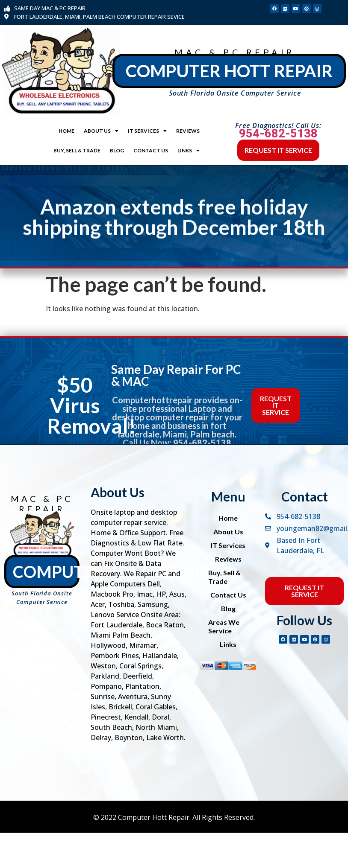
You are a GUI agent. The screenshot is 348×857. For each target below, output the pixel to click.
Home (66, 131)
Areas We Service (223, 626)
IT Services (147, 131)
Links (188, 150)
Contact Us (150, 150)
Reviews (188, 131)
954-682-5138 (278, 133)
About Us (101, 131)
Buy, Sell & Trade (76, 150)
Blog (117, 150)
